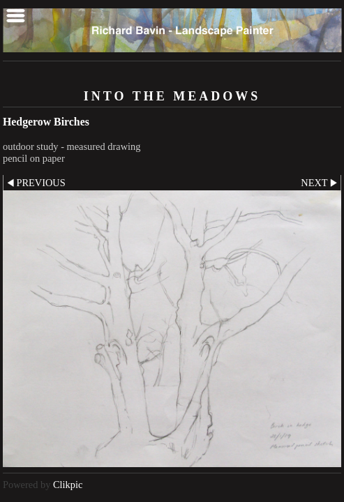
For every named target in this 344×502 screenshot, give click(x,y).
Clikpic (67, 484)
